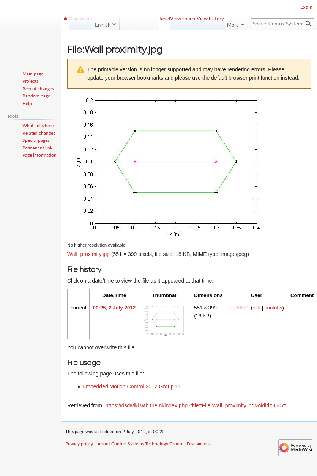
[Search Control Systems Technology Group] (282, 23)
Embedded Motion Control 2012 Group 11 (131, 386)
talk (256, 308)
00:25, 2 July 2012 (114, 308)
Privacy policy (79, 443)
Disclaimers (198, 443)
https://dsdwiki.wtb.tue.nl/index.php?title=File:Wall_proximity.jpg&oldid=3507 (195, 405)
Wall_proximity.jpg (88, 254)
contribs (273, 308)
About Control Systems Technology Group (140, 443)
